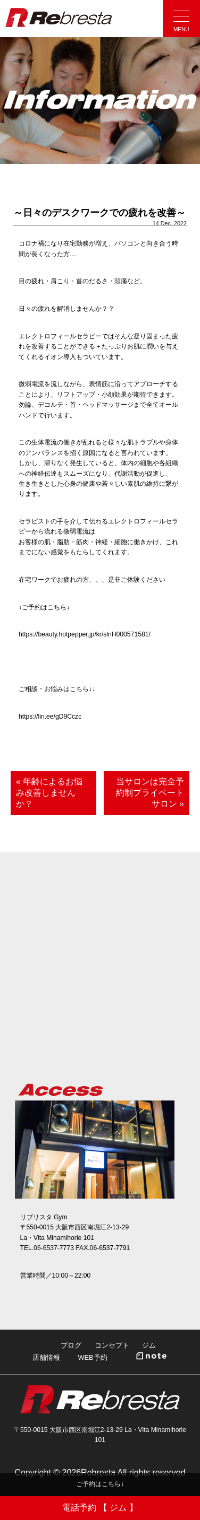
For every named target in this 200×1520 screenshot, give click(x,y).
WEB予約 (92, 1357)
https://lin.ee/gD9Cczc (50, 716)
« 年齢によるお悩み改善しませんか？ (49, 792)
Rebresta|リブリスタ (58, 17)
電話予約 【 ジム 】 (99, 1507)
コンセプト (112, 1345)
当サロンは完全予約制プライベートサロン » (150, 792)
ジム (149, 1345)
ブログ (71, 1345)
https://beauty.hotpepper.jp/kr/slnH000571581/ (85, 634)
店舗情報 (46, 1357)
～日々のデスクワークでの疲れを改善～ (99, 212)
